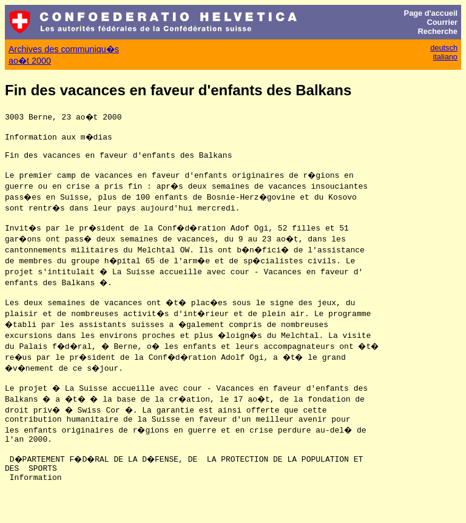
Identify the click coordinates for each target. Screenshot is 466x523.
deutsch (444, 47)
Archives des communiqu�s (63, 49)
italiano (445, 56)
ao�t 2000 (29, 61)
